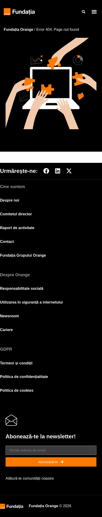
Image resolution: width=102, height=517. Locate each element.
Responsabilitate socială (21, 288)
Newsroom (9, 316)
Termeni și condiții (16, 363)
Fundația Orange (18, 29)
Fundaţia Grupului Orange (23, 255)
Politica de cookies (16, 390)
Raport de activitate (17, 228)
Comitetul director (16, 214)
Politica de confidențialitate (24, 377)
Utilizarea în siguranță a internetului (31, 302)
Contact (7, 242)
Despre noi (9, 200)
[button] (94, 11)
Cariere (6, 330)
